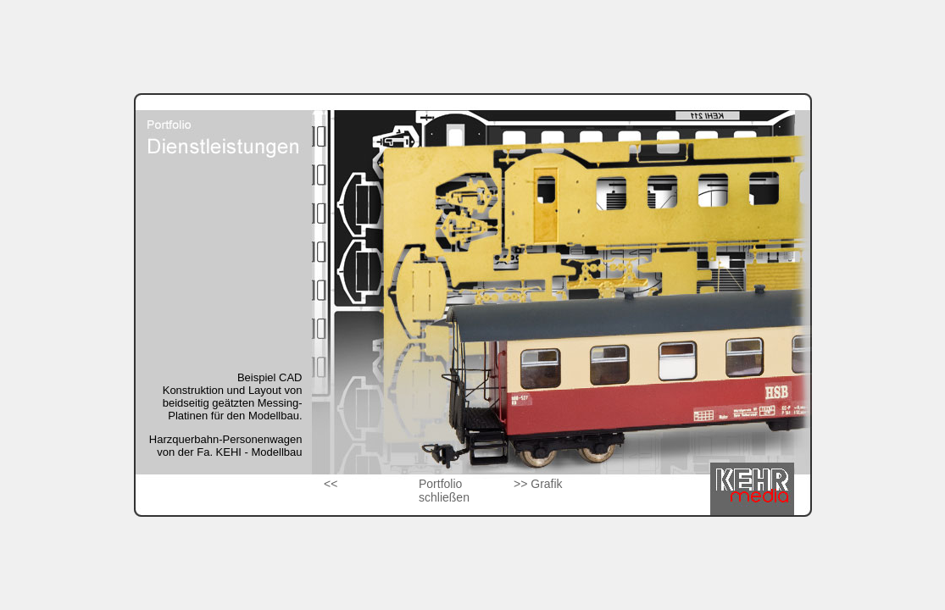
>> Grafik (538, 484)
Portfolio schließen (444, 490)
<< (330, 484)
